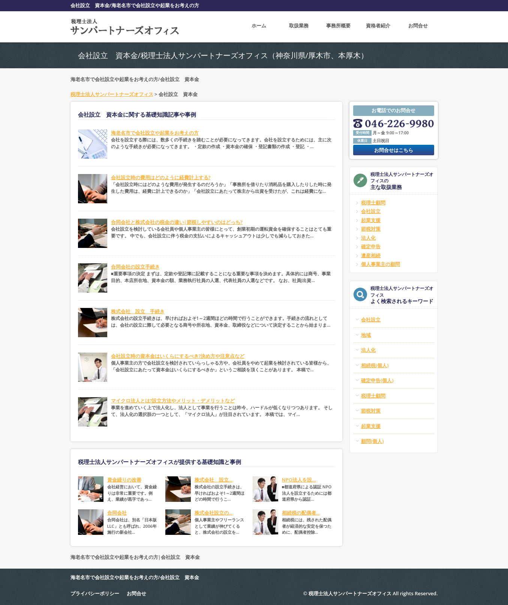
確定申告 (371, 246)
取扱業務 (299, 26)
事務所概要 (338, 26)
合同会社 (117, 512)
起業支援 (371, 220)
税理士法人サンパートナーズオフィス (111, 94)
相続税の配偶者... (301, 512)
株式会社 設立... (214, 479)
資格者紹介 (378, 26)
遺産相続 (371, 255)
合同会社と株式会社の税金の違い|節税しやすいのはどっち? (177, 222)
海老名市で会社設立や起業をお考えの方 (155, 132)
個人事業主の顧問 (380, 264)
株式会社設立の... (214, 512)
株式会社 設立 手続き (138, 311)
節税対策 (371, 228)
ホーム (259, 26)
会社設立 (371, 211)
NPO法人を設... (299, 479)
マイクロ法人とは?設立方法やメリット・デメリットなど (173, 400)
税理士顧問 (373, 202)
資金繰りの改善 (124, 479)
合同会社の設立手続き (135, 266)
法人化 (368, 237)
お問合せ (418, 26)
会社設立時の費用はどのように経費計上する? (161, 177)
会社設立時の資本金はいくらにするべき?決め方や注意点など (178, 356)
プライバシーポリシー (94, 593)
